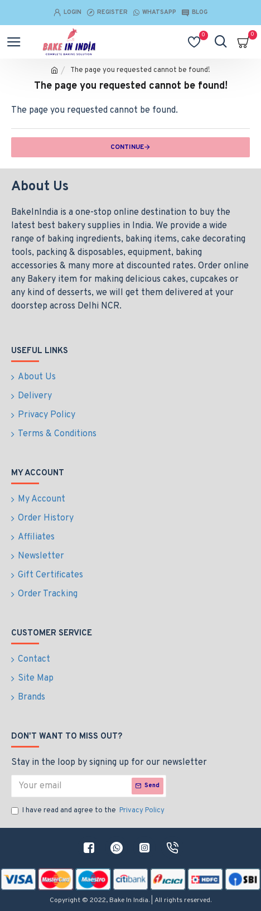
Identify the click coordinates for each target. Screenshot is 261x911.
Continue (127, 147)
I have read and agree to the (88, 811)
